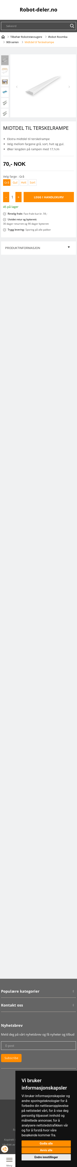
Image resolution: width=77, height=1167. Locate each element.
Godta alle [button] (46, 1143)
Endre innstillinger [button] (46, 1157)
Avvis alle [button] (46, 1150)
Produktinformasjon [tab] (37, 248)
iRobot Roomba (57, 37)
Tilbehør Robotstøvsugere (26, 37)
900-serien (12, 42)
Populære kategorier (20, 991)
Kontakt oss (12, 1005)
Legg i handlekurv (49, 197)
